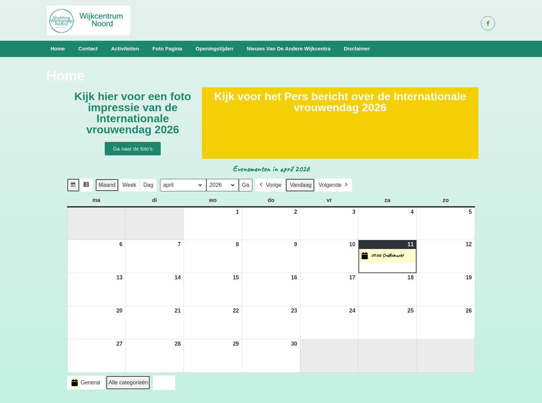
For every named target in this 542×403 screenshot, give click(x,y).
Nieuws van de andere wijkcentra (288, 48)
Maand (107, 185)
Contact (88, 48)
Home (57, 48)
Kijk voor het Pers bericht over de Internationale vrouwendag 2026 (340, 102)
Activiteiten (125, 48)
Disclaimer (357, 48)
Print (164, 384)
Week (129, 185)
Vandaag (301, 185)
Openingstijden (214, 48)
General (85, 382)
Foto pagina (167, 48)
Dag (148, 185)
